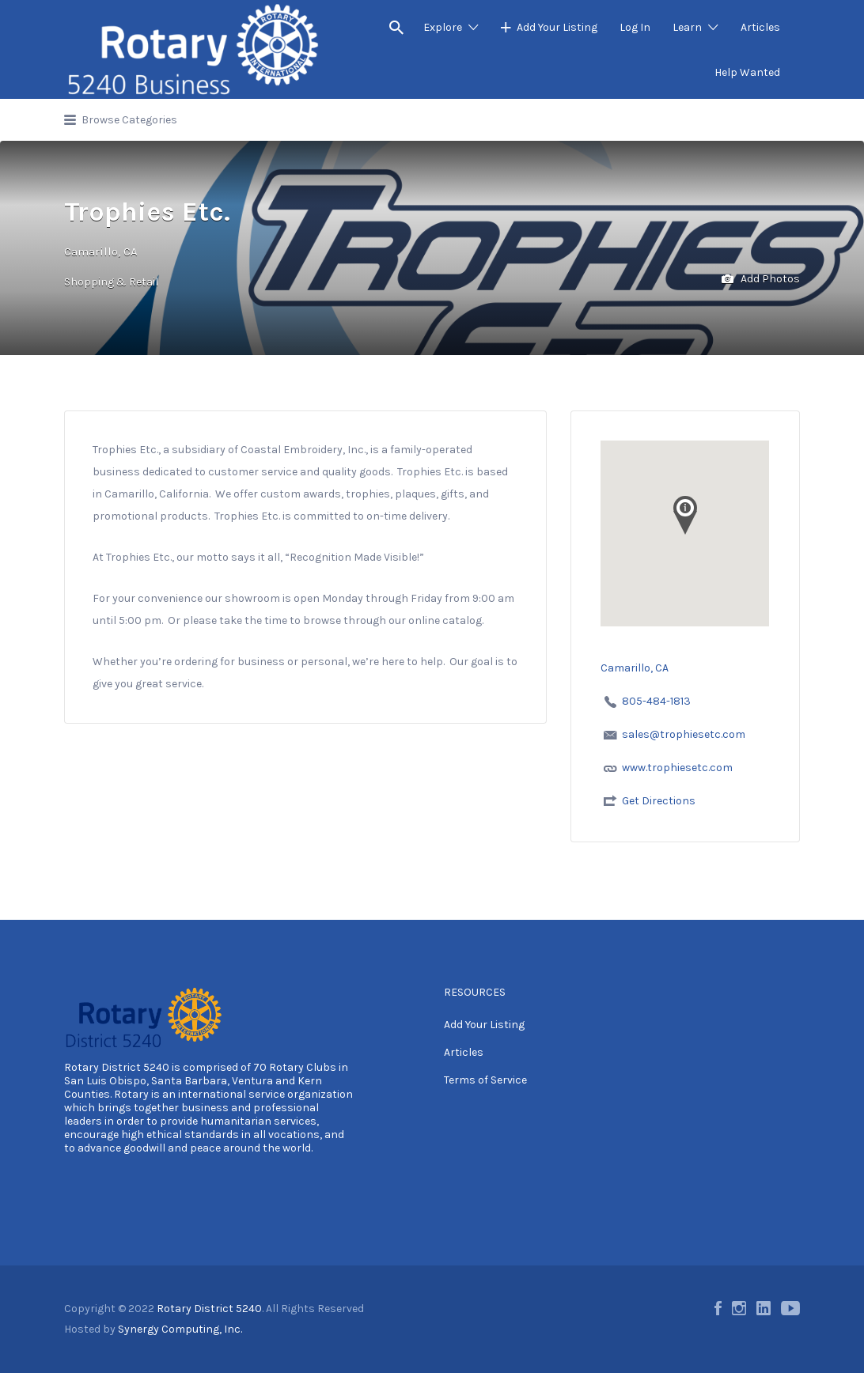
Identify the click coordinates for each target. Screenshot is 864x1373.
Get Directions (658, 801)
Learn (687, 27)
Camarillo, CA (101, 251)
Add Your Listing (557, 27)
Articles (760, 27)
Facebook (718, 1308)
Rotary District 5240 (116, 1067)
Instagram (739, 1308)
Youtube (790, 1308)
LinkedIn (763, 1308)
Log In (635, 27)
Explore (442, 27)
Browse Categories (129, 120)
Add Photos (761, 279)
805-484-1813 (656, 701)
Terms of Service (485, 1080)
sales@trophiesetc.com (683, 734)
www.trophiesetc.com (677, 767)
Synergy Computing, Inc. (180, 1329)
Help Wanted (747, 72)
